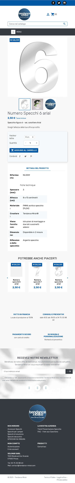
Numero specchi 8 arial (58, 282)
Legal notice (62, 477)
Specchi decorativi (15, 437)
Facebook (53, 3)
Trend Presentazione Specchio (49, 429)
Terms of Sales (50, 477)
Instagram (64, 3)
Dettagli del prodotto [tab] (37, 168)
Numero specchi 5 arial (16, 282)
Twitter (59, 3)
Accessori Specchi (15, 429)
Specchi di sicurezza (15, 434)
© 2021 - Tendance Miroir (17, 477)
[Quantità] (31, 143)
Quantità (13, 143)
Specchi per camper (15, 432)
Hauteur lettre (12, 136)
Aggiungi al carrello (24, 150)
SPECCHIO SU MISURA (16, 439)
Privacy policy (62, 480)
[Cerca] (37, 24)
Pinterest (31, 156)
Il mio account (13, 449)
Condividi (20, 156)
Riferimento (14, 176)
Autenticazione (14, 447)
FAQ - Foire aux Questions (48, 432)
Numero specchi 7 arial (38, 282)
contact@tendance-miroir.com (23, 466)
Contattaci (42, 447)
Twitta (25, 156)
